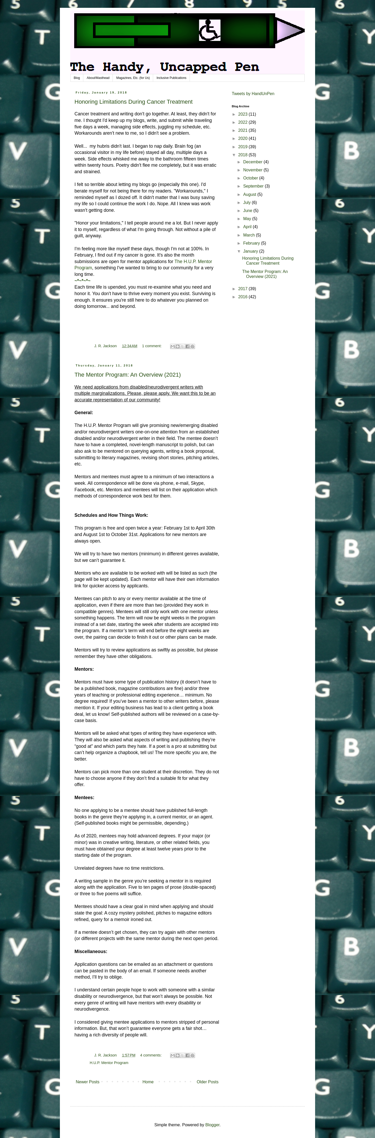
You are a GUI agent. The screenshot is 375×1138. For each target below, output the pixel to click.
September (254, 186)
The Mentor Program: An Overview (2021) (127, 374)
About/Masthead (98, 78)
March (249, 235)
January (251, 251)
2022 (243, 122)
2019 (243, 147)
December (253, 162)
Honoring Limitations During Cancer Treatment (133, 101)
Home (148, 1082)
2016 (243, 297)
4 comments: (151, 1055)
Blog (77, 78)
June (248, 210)
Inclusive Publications (171, 78)
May (247, 218)
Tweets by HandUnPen (253, 93)
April (248, 227)
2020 (243, 138)
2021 (243, 130)
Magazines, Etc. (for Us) (133, 78)
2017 (243, 289)
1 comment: (152, 346)
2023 (243, 114)
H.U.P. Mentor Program (109, 1063)
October (251, 178)
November (253, 170)
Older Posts (207, 1082)
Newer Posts (87, 1082)
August (250, 194)
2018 (243, 155)
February (252, 243)
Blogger (212, 1125)
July (247, 202)
